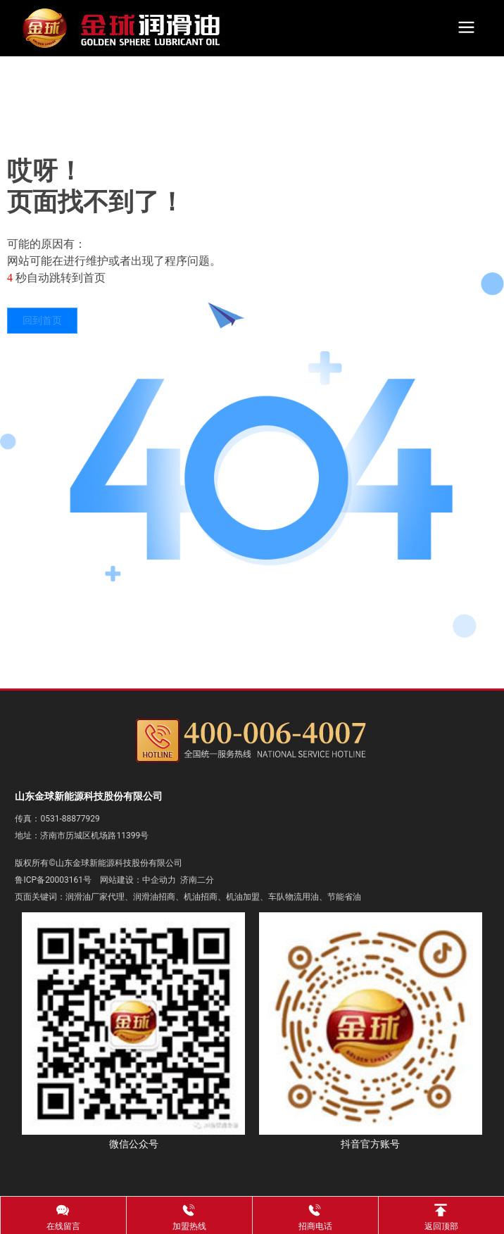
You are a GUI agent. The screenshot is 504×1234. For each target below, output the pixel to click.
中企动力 (159, 880)
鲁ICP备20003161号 (53, 880)
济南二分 (197, 880)
